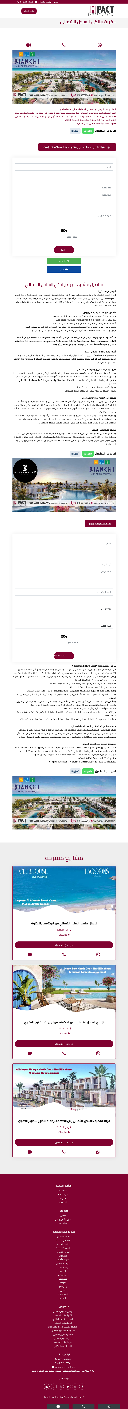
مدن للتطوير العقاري (63, 1338)
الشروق (63, 1271)
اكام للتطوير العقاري (63, 1315)
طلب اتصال (29, 11)
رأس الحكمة (63, 1275)
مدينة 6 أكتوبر (63, 1260)
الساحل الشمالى (63, 1252)
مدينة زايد (63, 1256)
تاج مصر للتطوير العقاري (63, 1319)
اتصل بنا (63, 1198)
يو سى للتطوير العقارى (63, 1311)
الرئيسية (63, 1191)
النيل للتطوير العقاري (63, 1346)
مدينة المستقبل (63, 1263)
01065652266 (24, 2)
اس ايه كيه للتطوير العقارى (63, 1331)
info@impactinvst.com (46, 2)
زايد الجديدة (63, 1267)
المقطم (62, 1298)
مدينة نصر (62, 1279)
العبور (63, 1290)
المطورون (63, 1202)
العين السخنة (63, 1244)
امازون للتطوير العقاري (63, 1334)
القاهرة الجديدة (63, 1248)
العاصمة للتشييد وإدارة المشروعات (63, 1327)
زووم (64, 269)
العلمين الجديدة (63, 1240)
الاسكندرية (63, 1294)
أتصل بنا (75, 131)
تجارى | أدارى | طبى (63, 1219)
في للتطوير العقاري (62, 1342)
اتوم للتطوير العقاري (63, 1323)
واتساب (64, 261)
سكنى (63, 1215)
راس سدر (63, 1286)
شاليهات (63, 1223)
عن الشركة (63, 1194)
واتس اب (88, 131)
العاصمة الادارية (63, 1236)
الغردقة (62, 1283)
